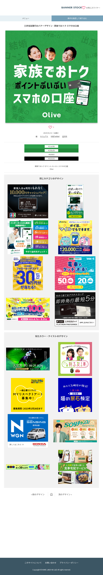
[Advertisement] (32, 6)
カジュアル (44, 136)
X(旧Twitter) (55, 136)
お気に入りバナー (93, 7)
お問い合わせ (50, 562)
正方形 (64, 136)
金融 (56, 133)
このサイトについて (33, 562)
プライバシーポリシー (69, 562)
